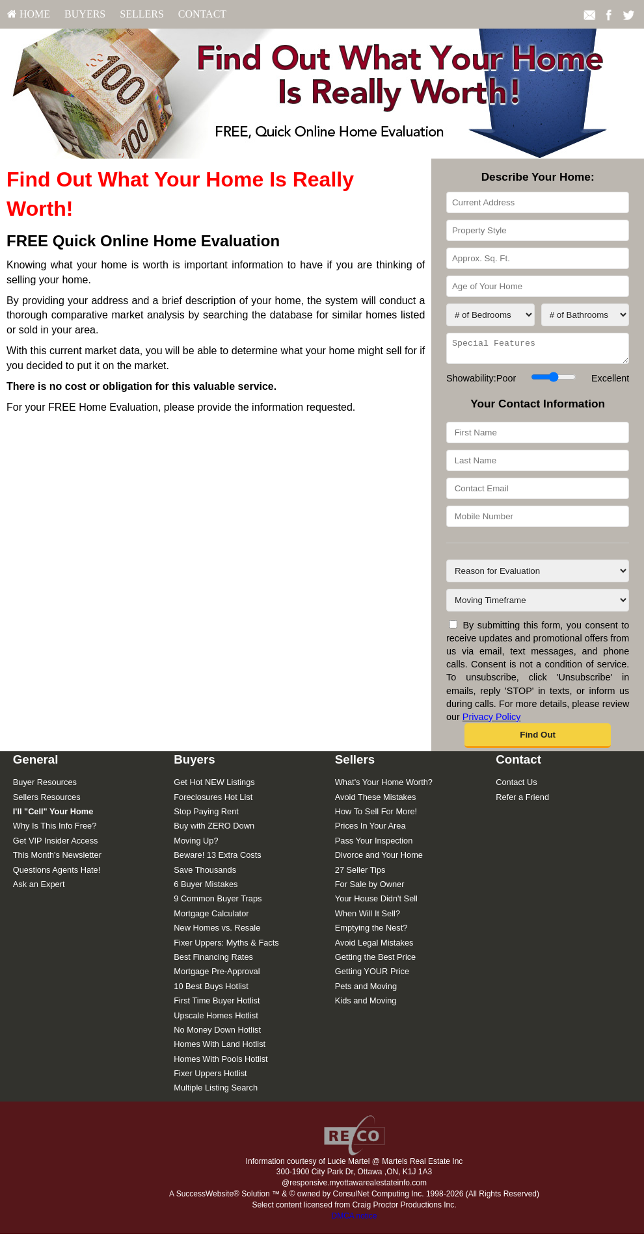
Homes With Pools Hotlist (220, 1063)
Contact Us (516, 786)
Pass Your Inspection (374, 844)
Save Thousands (205, 874)
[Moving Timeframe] (537, 604)
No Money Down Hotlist (217, 1033)
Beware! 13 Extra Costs (217, 859)
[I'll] (53, 815)
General (36, 763)
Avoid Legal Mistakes (374, 946)
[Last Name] (537, 464)
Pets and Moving (366, 990)
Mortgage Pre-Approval (217, 975)
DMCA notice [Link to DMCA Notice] (354, 1219)
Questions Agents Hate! (56, 874)
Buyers (84, 13)
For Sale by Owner (370, 888)
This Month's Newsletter (57, 859)
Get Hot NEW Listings (214, 786)
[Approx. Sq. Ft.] (537, 258)
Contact (202, 13)
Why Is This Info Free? (55, 829)
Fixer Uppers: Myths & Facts (226, 946)
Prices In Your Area (370, 829)
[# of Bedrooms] (490, 314)
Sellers (142, 13)
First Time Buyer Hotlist (217, 1004)
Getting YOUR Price (372, 975)
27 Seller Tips (360, 874)
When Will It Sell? (367, 917)
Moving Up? (196, 844)
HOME (28, 13)
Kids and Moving (366, 1004)
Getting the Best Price (375, 961)
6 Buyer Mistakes (205, 888)
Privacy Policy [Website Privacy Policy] (492, 721)
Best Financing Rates (213, 961)
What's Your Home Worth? (384, 786)
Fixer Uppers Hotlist (210, 1077)
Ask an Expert (39, 888)
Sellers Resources (47, 801)
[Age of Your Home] (537, 286)
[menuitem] (28, 14)
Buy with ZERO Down (214, 829)
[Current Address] (537, 202)
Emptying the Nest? (371, 931)
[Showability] (553, 381)
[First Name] (537, 436)
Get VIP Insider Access (55, 844)
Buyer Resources (45, 786)
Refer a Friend (522, 801)
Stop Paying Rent (206, 815)
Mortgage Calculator (211, 917)
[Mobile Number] (537, 520)
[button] (537, 739)
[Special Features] (537, 350)
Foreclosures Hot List (213, 801)
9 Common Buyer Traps (218, 902)
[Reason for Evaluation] (537, 574)
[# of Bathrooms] (585, 314)
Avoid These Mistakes (375, 801)
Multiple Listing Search (216, 1091)
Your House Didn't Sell (376, 902)
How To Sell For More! (376, 815)
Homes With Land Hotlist (219, 1048)
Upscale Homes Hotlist (216, 1019)
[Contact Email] (537, 492)
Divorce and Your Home (379, 859)
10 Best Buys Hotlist (211, 990)
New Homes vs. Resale (217, 931)
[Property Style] (537, 230)
